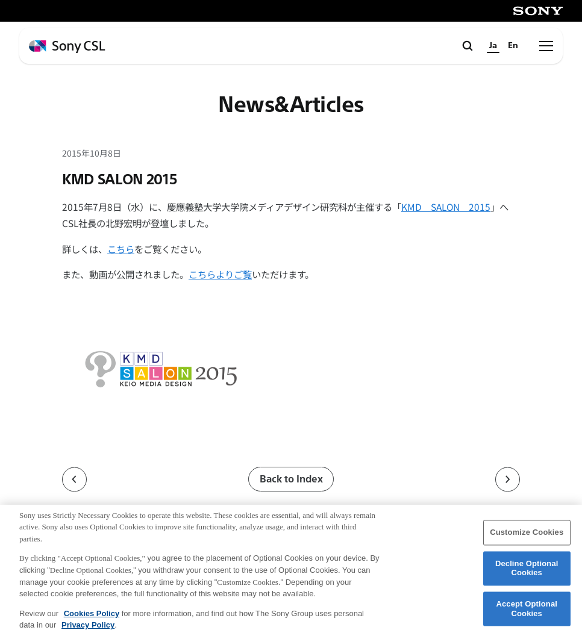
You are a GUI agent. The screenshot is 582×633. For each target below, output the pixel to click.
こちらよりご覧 (220, 274)
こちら (120, 248)
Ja (493, 45)
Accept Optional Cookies (526, 614)
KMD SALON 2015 (445, 206)
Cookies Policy (91, 618)
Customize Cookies (526, 537)
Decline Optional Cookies (527, 573)
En (513, 45)
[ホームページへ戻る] (67, 46)
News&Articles (291, 105)
